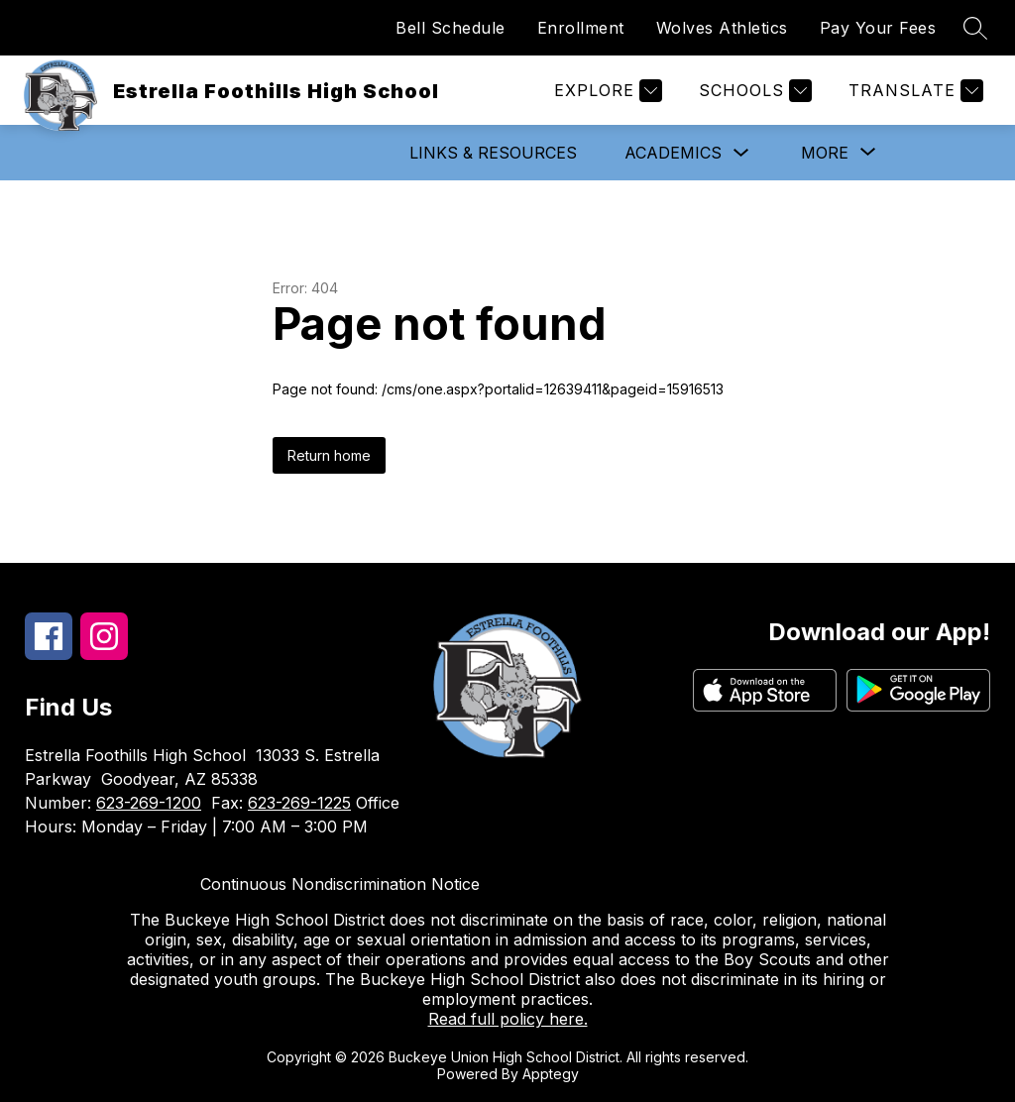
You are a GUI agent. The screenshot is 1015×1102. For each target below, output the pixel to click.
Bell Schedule (450, 28)
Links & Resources (493, 153)
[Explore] (605, 90)
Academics (673, 153)
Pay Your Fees (878, 28)
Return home (329, 455)
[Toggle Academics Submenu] (741, 153)
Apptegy (550, 1073)
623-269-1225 (299, 803)
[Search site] (975, 28)
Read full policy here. (508, 1019)
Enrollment (580, 28)
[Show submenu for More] (824, 153)
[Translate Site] (913, 90)
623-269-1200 (148, 803)
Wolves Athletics (722, 28)
